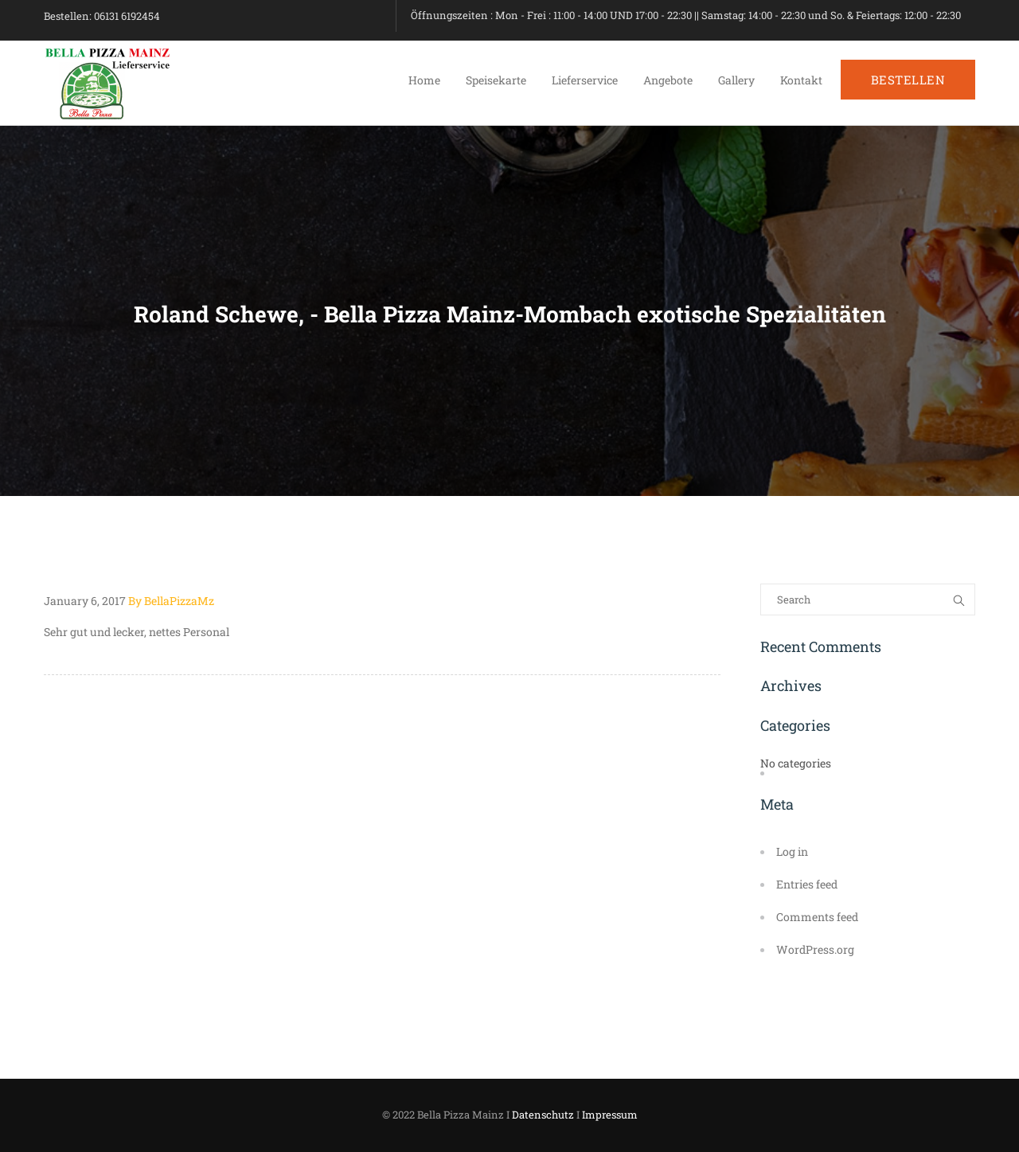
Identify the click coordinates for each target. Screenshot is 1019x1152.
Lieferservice (585, 80)
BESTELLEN (908, 80)
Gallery (736, 80)
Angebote (668, 80)
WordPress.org (815, 949)
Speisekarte (496, 80)
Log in (792, 851)
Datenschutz (543, 1114)
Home (424, 80)
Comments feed (817, 916)
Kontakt (801, 80)
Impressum (610, 1114)
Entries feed (806, 884)
